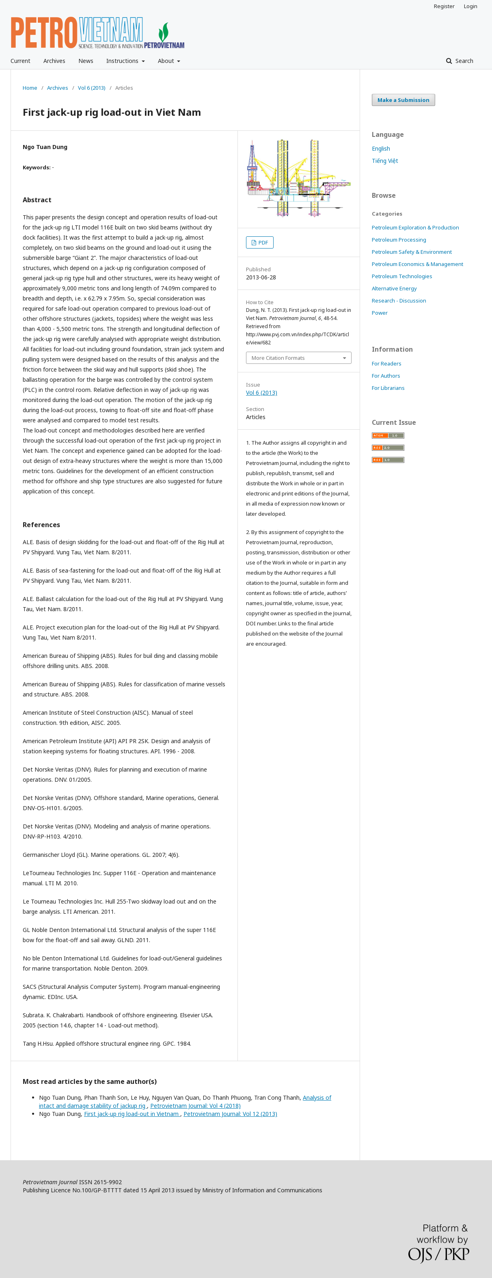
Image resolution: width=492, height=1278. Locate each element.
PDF (262, 242)
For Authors (386, 375)
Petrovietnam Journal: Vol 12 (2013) (230, 1114)
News (85, 61)
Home (30, 87)
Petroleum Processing (399, 239)
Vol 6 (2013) (92, 87)
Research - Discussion (399, 300)
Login (470, 6)
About (167, 61)
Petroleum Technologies (402, 276)
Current (20, 61)
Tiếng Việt (385, 160)
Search (463, 61)
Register (444, 6)
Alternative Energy (394, 288)
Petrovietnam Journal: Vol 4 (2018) (195, 1105)
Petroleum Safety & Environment (412, 251)
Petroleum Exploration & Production (415, 227)
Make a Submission (403, 100)
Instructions (123, 61)
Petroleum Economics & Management (417, 264)
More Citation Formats (278, 357)
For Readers (386, 363)
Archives (54, 61)
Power (380, 312)
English (381, 148)
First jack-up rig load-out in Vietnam (132, 1114)
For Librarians (388, 387)
